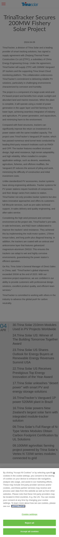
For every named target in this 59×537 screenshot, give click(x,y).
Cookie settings (29, 514)
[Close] (54, 473)
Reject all (29, 523)
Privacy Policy (18, 506)
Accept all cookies (29, 531)
